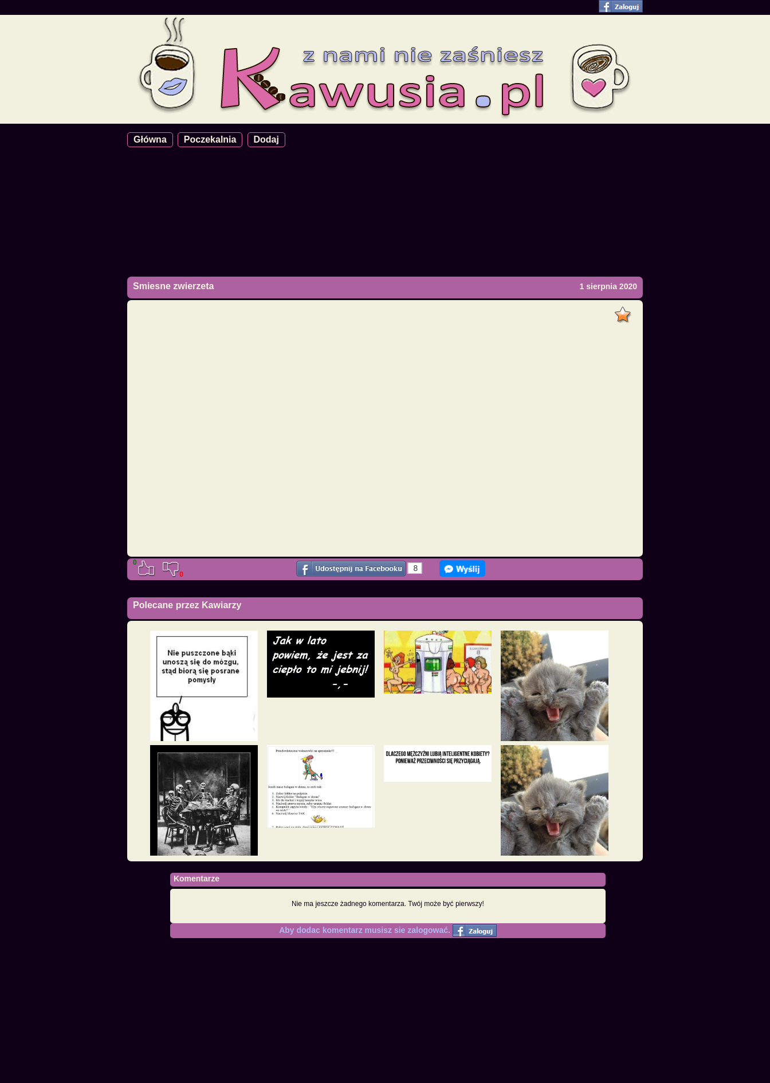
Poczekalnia (210, 139)
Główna (150, 139)
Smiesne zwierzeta (173, 286)
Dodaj (266, 139)
